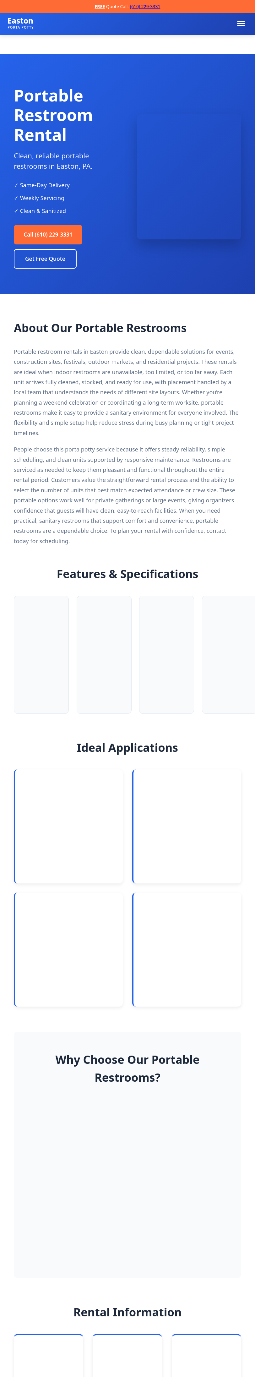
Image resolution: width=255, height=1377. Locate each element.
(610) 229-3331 (145, 6)
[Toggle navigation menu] (241, 23)
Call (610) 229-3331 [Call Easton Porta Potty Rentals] (49, 235)
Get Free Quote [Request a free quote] (45, 260)
